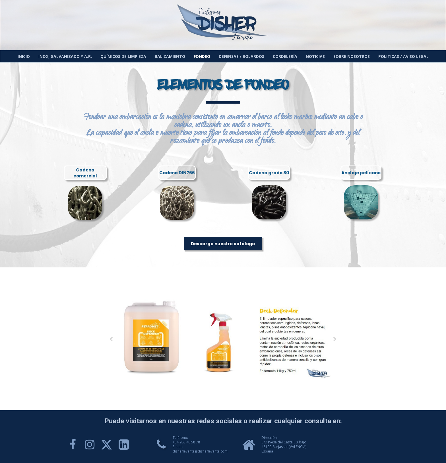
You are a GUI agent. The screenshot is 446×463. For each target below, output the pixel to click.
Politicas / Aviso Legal (403, 56)
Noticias (315, 56)
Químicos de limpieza (123, 56)
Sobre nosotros (351, 56)
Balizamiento (170, 56)
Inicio (24, 56)
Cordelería (285, 56)
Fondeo (202, 56)
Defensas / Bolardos (241, 56)
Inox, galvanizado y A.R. (65, 56)
